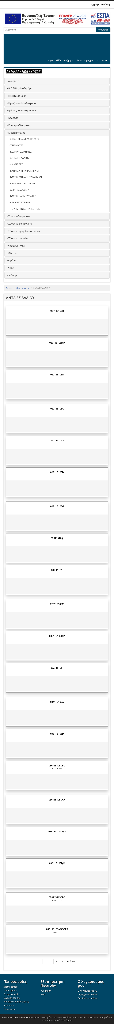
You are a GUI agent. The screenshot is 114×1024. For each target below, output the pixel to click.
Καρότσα (13, 118)
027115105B (57, 374)
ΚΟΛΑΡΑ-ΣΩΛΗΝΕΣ (21, 151)
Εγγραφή (95, 4)
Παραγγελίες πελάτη (87, 994)
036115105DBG (57, 765)
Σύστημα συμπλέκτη (19, 238)
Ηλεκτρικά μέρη (17, 95)
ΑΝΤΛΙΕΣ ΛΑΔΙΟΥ (19, 158)
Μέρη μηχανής (16, 132)
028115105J (57, 538)
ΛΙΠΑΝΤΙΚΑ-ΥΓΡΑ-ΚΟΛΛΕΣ (24, 139)
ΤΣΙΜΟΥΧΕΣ (16, 145)
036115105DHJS (57, 831)
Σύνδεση (105, 4)
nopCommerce (21, 1017)
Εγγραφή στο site (12, 997)
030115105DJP (57, 636)
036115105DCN (57, 799)
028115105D (57, 472)
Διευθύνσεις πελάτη (87, 998)
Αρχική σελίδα (54, 60)
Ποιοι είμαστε (10, 990)
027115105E (57, 440)
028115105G (57, 506)
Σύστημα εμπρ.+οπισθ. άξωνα (24, 231)
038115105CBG (57, 897)
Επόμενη (71, 961)
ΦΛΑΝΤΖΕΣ (16, 164)
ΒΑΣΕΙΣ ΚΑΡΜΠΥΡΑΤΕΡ (23, 196)
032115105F (57, 667)
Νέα (43, 994)
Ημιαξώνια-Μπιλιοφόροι (22, 103)
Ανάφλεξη (13, 81)
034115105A (57, 702)
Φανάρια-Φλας (16, 245)
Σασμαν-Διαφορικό (19, 216)
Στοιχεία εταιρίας (12, 994)
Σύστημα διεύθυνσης (20, 223)
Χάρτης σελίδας (11, 986)
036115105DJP (57, 863)
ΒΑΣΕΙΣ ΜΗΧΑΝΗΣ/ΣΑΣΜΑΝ (26, 177)
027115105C (57, 408)
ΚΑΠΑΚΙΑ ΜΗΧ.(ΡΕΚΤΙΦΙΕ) (24, 170)
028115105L (57, 570)
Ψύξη (11, 268)
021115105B (57, 311)
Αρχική (9, 288)
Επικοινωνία (101, 60)
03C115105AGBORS (57, 929)
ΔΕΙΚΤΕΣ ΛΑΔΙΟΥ (19, 190)
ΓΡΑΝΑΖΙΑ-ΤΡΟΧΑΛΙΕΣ (22, 183)
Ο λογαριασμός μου (84, 60)
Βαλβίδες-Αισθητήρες (20, 88)
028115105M (57, 604)
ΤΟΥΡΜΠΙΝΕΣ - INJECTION (25, 208)
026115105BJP (57, 342)
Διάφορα (13, 275)
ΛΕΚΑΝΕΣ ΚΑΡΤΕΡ (20, 202)
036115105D (57, 733)
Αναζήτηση (103, 29)
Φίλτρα (12, 253)
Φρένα (12, 260)
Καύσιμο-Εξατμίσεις (19, 125)
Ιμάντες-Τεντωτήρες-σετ (22, 110)
